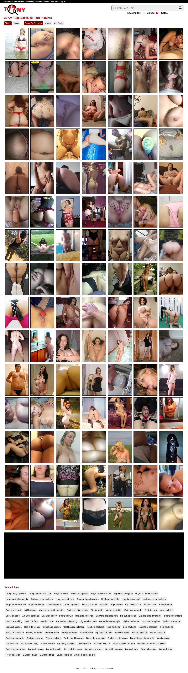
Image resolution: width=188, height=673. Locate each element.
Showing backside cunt (107, 616)
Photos (162, 13)
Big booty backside (66, 643)
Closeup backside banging (51, 610)
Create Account (50, 2)
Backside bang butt (151, 621)
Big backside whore (93, 649)
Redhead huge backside (42, 599)
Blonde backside (69, 632)
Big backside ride (133, 604)
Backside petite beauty (77, 610)
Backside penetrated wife (142, 638)
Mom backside (166, 610)
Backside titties (47, 655)
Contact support (106, 668)
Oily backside (12, 643)
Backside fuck (31, 621)
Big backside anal (131, 621)
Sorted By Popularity (33, 23)
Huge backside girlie (123, 593)
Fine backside (47, 621)
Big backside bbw (103, 632)
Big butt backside (128, 616)
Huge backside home (101, 593)
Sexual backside (157, 632)
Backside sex (151, 610)
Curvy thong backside (16, 593)
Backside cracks (54, 649)
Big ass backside (14, 627)
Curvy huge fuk (54, 604)
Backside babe (13, 616)
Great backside (52, 632)
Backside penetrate (15, 638)
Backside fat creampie (109, 621)
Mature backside (113, 610)
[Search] (147, 8)
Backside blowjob (35, 638)
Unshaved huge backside (154, 599)
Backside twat (131, 649)
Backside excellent (173, 616)
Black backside (48, 643)
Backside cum (165, 649)
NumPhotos (58, 23)
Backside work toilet (95, 638)
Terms (77, 668)
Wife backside (86, 632)
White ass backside (133, 610)
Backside (103, 604)
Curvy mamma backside (40, 593)
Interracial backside (148, 627)
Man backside (163, 638)
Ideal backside (113, 627)
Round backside (139, 632)
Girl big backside (34, 632)
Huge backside (61, 593)
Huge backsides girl (130, 599)
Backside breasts (32, 627)
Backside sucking (14, 621)
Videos (149, 13)
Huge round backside (16, 604)
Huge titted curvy (36, 604)
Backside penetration (16, 649)
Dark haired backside (74, 638)
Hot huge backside (110, 599)
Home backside (13, 655)
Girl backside (97, 610)
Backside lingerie (14, 610)
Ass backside (150, 604)
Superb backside (149, 649)
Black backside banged (124, 643)
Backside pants (30, 655)
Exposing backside (52, 627)
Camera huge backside (88, 599)
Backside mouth (122, 632)
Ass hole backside (95, 627)
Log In (62, 2)
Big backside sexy (29, 643)
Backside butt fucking (118, 638)
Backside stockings (84, 616)
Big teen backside (88, 621)
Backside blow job (101, 643)
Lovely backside (64, 655)
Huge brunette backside (146, 593)
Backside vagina (36, 649)
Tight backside (166, 627)
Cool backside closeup (73, 627)
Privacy (93, 668)
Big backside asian (73, 649)
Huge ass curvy (89, 604)
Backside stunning (114, 649)
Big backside (117, 604)
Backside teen (165, 604)
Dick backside (84, 643)
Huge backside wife (65, 599)
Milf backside (30, 610)
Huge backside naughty (17, 599)
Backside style (66, 616)
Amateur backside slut (84, 655)
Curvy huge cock (71, 604)
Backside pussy (49, 616)
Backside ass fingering (66, 621)
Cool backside (129, 627)
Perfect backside (53, 638)
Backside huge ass (80, 593)
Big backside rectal (171, 621)
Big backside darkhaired (150, 616)
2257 (85, 668)
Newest (48, 23)
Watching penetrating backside (151, 643)
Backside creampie (15, 632)
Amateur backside (30, 616)
